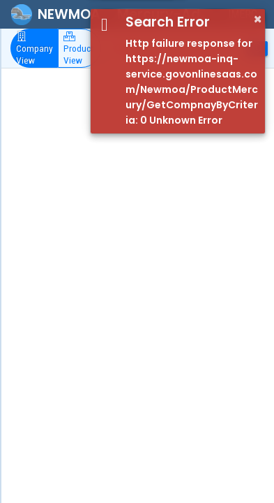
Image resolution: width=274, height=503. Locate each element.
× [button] (257, 19)
